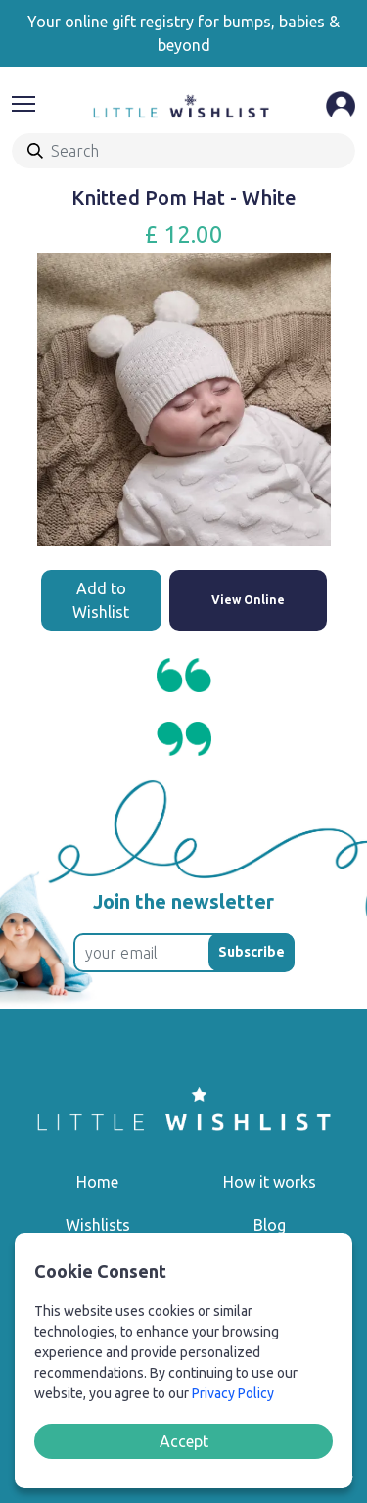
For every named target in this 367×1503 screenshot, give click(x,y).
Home (97, 1182)
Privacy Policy (233, 1393)
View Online (248, 599)
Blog (269, 1225)
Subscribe (251, 952)
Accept (184, 1441)
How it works (269, 1182)
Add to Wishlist (100, 600)
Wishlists (98, 1225)
